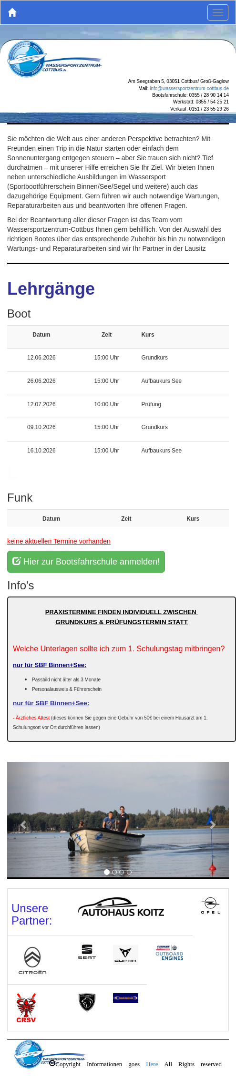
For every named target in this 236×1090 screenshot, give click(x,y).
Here (152, 1063)
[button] (24, 824)
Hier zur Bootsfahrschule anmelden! (86, 561)
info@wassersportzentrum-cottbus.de (189, 88)
